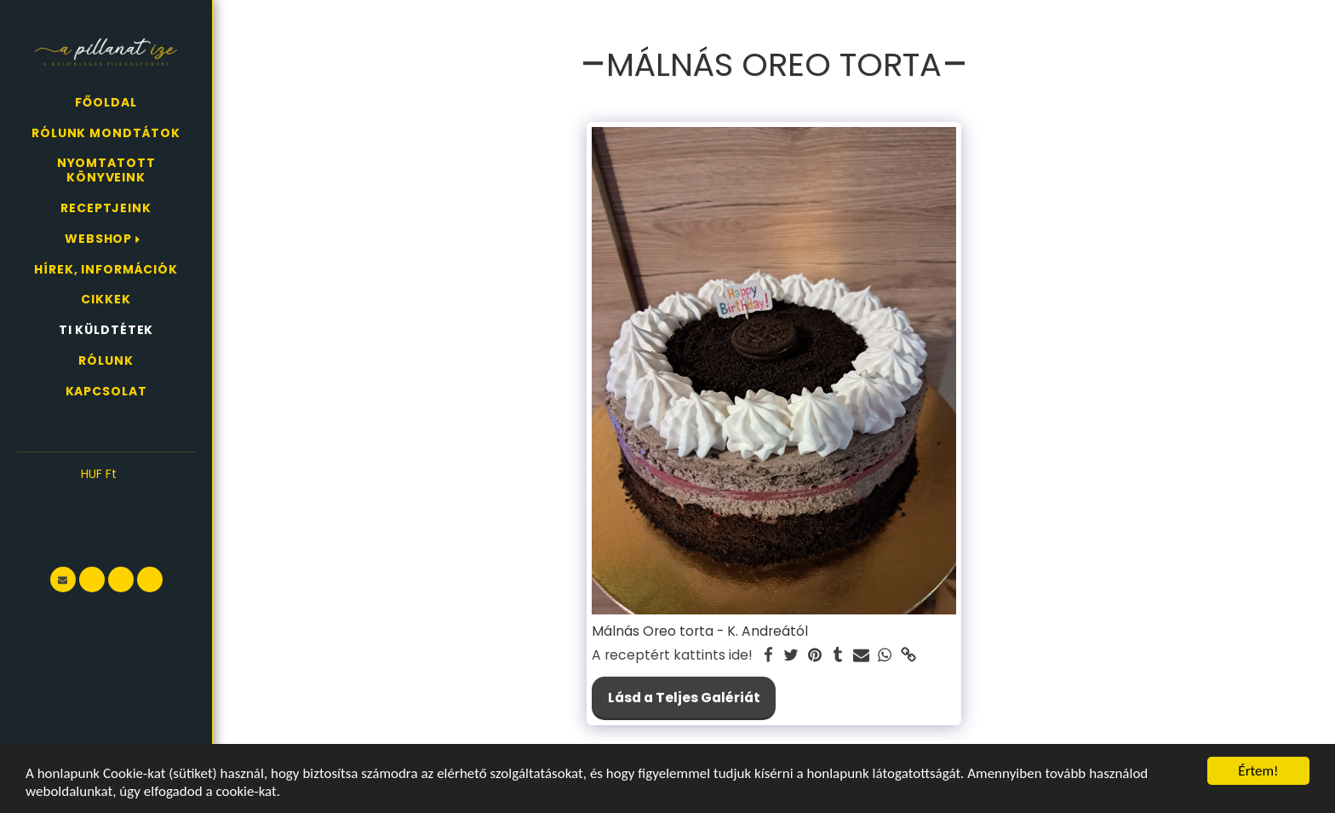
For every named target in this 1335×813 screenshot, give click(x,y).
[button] (106, 500)
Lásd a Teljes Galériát (684, 697)
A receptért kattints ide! (672, 655)
